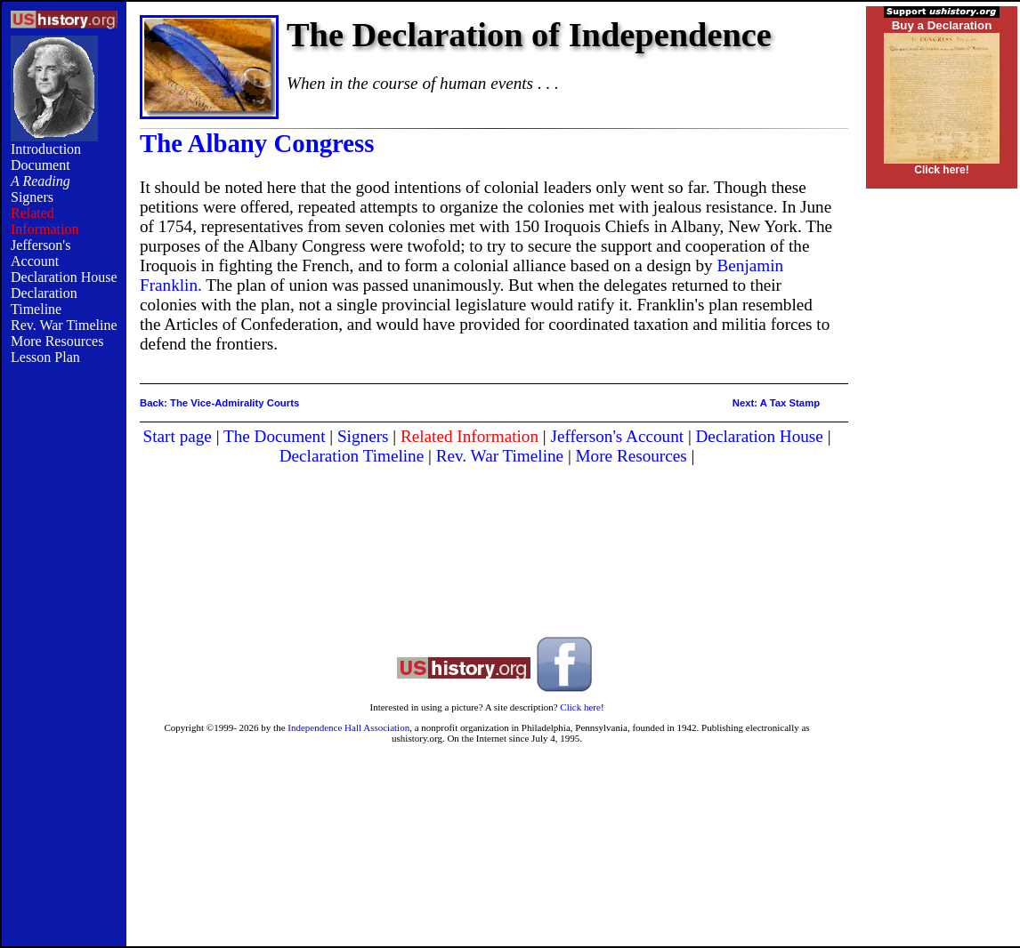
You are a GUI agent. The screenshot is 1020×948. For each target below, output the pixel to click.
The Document (274, 436)
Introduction (46, 149)
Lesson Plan (45, 357)
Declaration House (64, 277)
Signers (32, 197)
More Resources (57, 341)
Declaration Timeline (44, 301)
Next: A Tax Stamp (776, 403)
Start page (177, 436)
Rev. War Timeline (64, 325)
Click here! (941, 170)
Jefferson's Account (40, 253)
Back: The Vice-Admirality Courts (219, 403)
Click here (580, 707)
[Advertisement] (64, 669)
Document (40, 165)
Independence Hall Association (348, 727)
